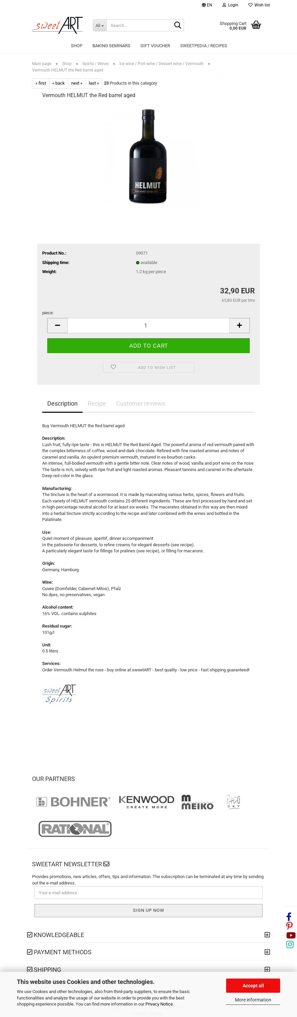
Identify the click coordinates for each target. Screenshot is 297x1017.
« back (58, 83)
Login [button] (230, 5)
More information (253, 1000)
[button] (207, 6)
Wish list (259, 5)
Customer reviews (140, 403)
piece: (48, 312)
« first (40, 83)
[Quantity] (149, 325)
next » (76, 83)
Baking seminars (111, 45)
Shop (76, 45)
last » (94, 83)
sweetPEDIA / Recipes (203, 45)
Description (62, 403)
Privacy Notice (159, 1004)
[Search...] (99, 25)
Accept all (253, 985)
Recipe (97, 403)
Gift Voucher (155, 45)
